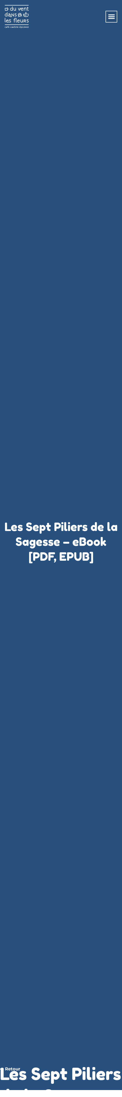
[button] (111, 17)
